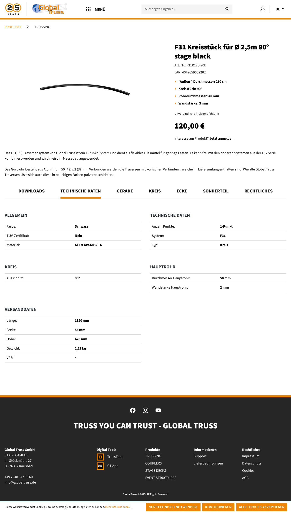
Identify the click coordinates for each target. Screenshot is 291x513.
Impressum (250, 456)
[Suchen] (226, 9)
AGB (245, 477)
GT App (107, 465)
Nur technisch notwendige (173, 507)
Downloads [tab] (31, 191)
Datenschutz (251, 463)
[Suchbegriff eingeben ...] (186, 9)
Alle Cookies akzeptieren (262, 507)
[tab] (80, 193)
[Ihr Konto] (263, 9)
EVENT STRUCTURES (160, 477)
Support (200, 456)
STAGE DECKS (155, 470)
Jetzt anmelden (221, 138)
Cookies (248, 470)
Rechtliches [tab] (258, 191)
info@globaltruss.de (20, 482)
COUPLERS (153, 463)
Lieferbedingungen (208, 463)
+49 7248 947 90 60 (19, 476)
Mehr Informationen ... (118, 507)
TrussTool (110, 456)
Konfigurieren (218, 507)
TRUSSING (153, 456)
